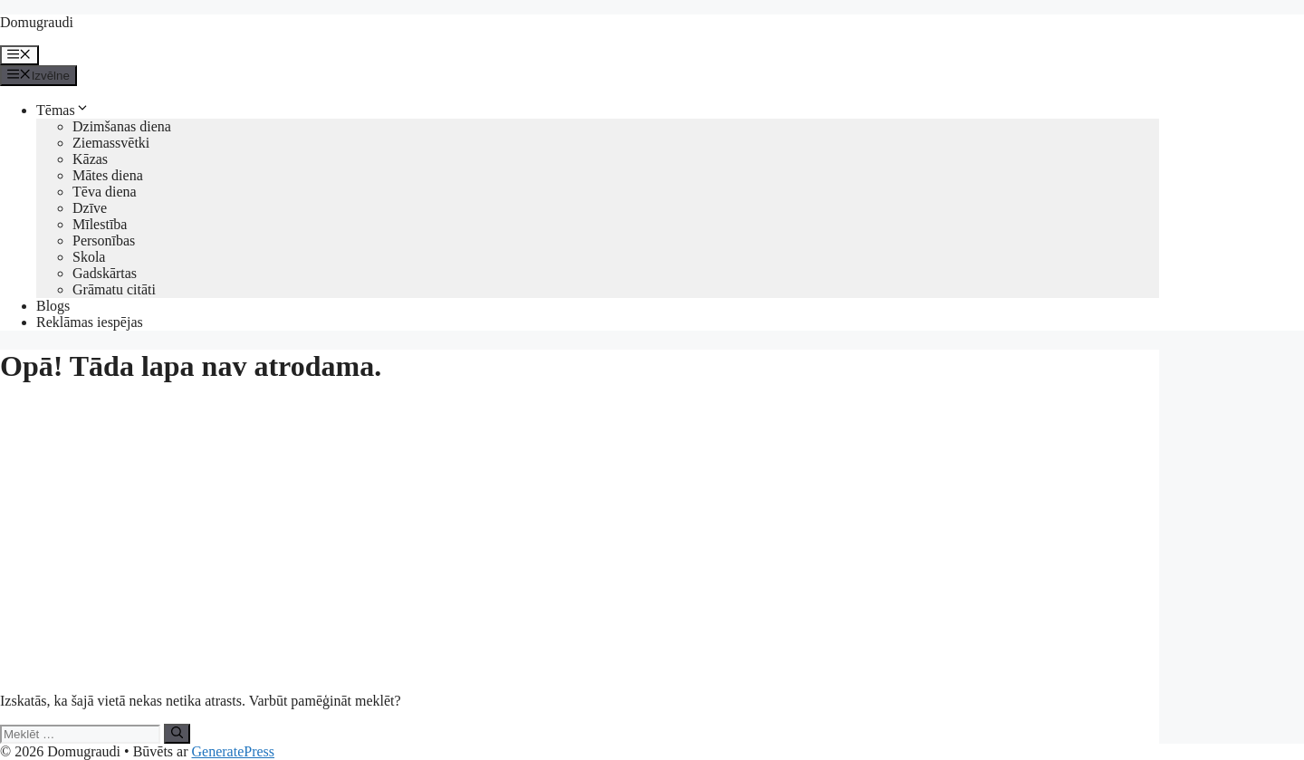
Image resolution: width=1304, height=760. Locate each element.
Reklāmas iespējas (89, 322)
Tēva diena (104, 191)
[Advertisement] (579, 530)
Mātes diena (107, 175)
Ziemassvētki (110, 142)
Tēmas (63, 110)
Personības (103, 240)
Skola (88, 257)
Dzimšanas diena (121, 126)
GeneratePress (233, 751)
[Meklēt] (177, 734)
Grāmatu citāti (114, 289)
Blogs (53, 305)
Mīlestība (99, 224)
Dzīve (89, 208)
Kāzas (90, 159)
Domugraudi (36, 22)
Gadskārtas (104, 273)
